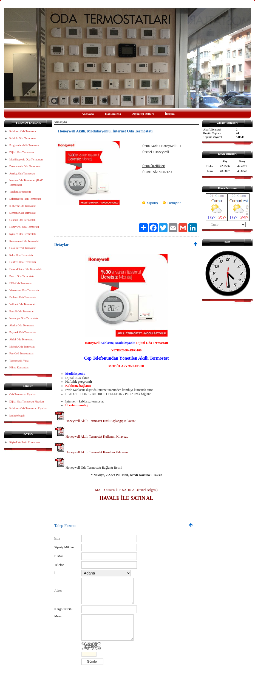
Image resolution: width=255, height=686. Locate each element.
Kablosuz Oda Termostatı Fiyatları (28, 408)
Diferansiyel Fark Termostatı (25, 198)
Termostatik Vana (19, 360)
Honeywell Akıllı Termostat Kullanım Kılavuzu (91, 436)
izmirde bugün (17, 415)
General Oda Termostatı (22, 219)
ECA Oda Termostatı (20, 283)
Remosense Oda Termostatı (24, 241)
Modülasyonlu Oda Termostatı (26, 159)
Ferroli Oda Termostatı (21, 311)
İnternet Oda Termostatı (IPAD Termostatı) (26, 182)
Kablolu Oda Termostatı (22, 138)
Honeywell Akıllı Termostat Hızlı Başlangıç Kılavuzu (95, 421)
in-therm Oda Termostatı (22, 205)
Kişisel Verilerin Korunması (24, 442)
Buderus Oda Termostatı (22, 297)
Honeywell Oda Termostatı (24, 226)
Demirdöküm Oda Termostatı (25, 269)
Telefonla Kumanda (20, 191)
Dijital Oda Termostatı (21, 152)
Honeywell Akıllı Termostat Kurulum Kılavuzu (91, 452)
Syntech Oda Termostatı (22, 233)
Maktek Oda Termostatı (22, 346)
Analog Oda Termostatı (22, 173)
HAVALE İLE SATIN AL (126, 498)
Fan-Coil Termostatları (21, 353)
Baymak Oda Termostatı (22, 332)
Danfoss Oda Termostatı (22, 261)
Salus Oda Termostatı (21, 255)
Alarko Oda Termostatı (22, 325)
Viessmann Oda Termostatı (24, 290)
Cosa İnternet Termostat (22, 247)
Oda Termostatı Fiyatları (22, 394)
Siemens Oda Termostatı (22, 212)
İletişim (169, 113)
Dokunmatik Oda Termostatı (25, 166)
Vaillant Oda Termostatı (22, 304)
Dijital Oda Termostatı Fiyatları (26, 401)
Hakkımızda (113, 113)
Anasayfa (88, 113)
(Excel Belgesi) (146, 490)
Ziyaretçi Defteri (143, 113)
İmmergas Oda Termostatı (23, 318)
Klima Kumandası (19, 367)
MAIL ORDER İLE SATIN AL (115, 490)
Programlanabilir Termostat (24, 145)
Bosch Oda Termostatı (21, 276)
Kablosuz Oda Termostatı (23, 131)
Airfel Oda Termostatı (21, 339)
